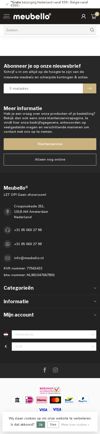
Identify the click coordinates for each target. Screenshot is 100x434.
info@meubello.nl (29, 258)
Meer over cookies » (75, 424)
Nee (53, 424)
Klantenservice (50, 144)
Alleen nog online (50, 159)
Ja (40, 424)
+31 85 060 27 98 (28, 230)
